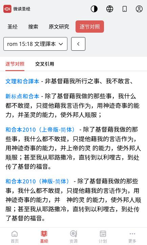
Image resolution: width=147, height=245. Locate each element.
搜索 (33, 26)
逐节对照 (90, 26)
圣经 (12, 26)
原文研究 (59, 26)
